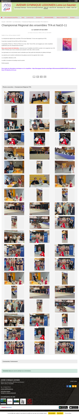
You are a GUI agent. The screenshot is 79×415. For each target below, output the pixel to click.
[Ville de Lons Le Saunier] (29, 401)
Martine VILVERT (16, 35)
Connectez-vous (7, 370)
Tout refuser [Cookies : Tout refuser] (60, 413)
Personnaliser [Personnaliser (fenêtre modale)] (68, 413)
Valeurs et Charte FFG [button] (62, 17)
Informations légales (5, 391)
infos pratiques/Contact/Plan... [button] (11, 17)
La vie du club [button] (29, 17)
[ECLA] (16, 401)
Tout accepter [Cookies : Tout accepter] (52, 413)
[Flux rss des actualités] (73, 386)
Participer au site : (73, 1)
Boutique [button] (72, 17)
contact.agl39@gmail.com (7, 389)
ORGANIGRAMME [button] (49, 17)
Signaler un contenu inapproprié (8, 393)
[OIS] (3, 401)
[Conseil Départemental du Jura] (23, 401)
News (23, 17)
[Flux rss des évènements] (75, 386)
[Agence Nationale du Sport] (10, 401)
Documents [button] (38, 17)
